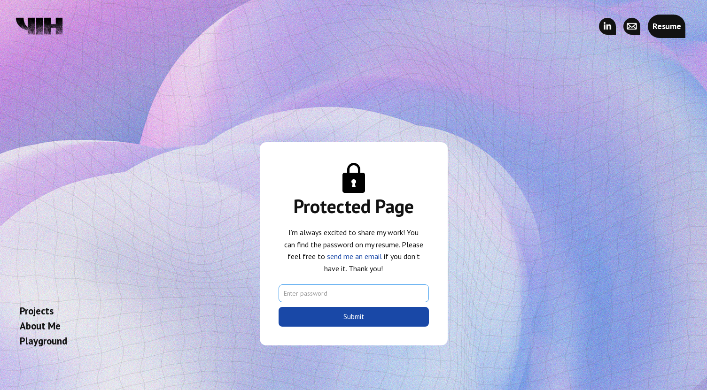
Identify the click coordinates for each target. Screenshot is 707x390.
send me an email (354, 256)
